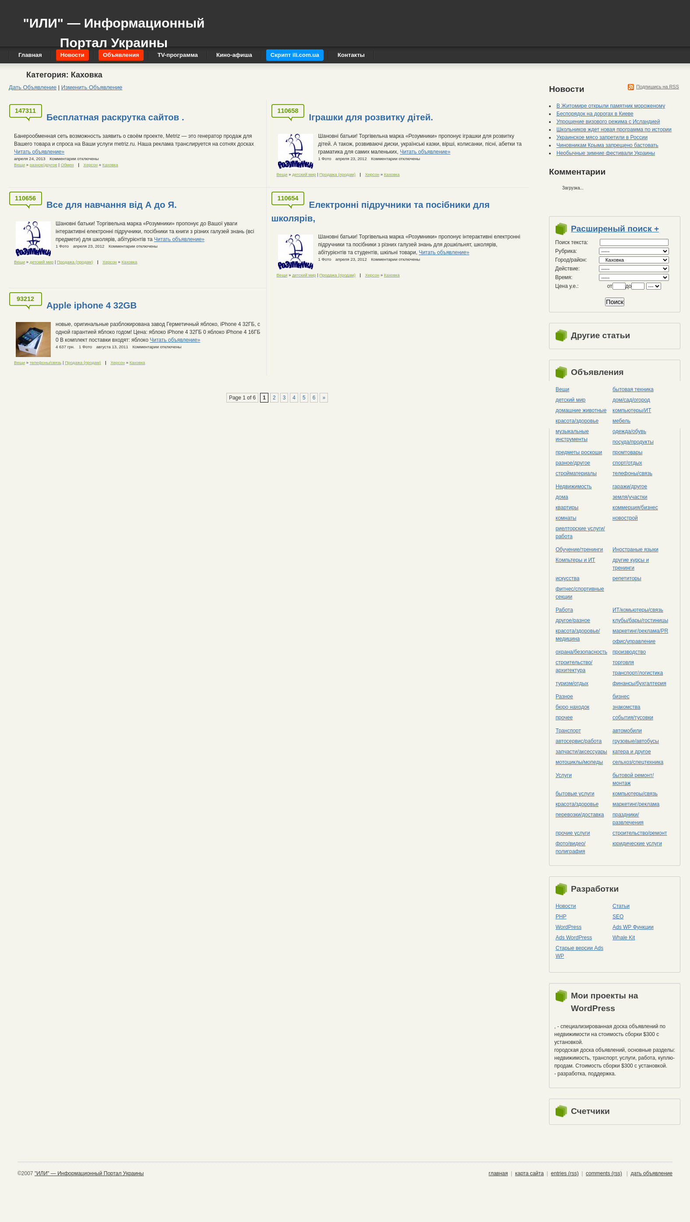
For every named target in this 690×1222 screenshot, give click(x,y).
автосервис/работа (579, 741)
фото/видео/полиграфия (570, 847)
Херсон (91, 164)
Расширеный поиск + (615, 228)
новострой (625, 518)
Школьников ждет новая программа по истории (614, 129)
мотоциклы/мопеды (579, 762)
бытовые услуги (575, 794)
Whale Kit (624, 938)
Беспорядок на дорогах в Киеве (595, 114)
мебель (621, 421)
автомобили (627, 731)
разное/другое (43, 164)
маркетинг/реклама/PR (640, 631)
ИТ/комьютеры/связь (638, 610)
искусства (567, 578)
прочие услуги (573, 833)
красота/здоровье (577, 421)
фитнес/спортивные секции (580, 593)
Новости (566, 906)
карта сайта (529, 1173)
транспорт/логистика (638, 673)
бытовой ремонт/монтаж (633, 779)
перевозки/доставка (580, 815)
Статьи (621, 906)
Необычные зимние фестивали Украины (605, 153)
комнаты (566, 518)
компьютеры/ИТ (632, 410)
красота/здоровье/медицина (578, 635)
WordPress (568, 927)
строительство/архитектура (574, 666)
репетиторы (627, 578)
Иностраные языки (635, 549)
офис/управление (634, 641)
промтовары (627, 452)
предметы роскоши (579, 452)
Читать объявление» (39, 152)
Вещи (19, 164)
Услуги (564, 775)
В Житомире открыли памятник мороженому (610, 106)
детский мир (304, 174)
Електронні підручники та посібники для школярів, (380, 211)
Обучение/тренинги (579, 549)
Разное (564, 696)
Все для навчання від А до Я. (111, 205)
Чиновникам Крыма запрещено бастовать (607, 145)
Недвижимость (574, 486)
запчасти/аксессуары (581, 752)
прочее (564, 717)
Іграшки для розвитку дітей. (371, 117)
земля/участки (630, 497)
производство (629, 652)
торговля (623, 662)
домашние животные (581, 410)
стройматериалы (576, 473)
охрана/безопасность (581, 652)
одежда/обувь (629, 431)
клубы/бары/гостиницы (640, 620)
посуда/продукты (633, 442)
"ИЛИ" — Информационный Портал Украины (113, 29)
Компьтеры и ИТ (575, 560)
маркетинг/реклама (636, 804)
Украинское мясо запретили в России (602, 137)
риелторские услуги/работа (580, 532)
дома (562, 497)
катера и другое (632, 752)
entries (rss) (564, 1173)
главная (498, 1173)
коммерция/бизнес (635, 507)
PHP (561, 917)
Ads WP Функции (633, 927)
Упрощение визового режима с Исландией (608, 122)
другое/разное (573, 620)
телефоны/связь (46, 362)
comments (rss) (604, 1173)
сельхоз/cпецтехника (638, 762)
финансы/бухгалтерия (639, 683)
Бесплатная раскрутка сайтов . (115, 117)
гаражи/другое (630, 486)
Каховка (110, 164)
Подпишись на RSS (657, 86)
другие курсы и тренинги (631, 564)
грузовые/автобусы (636, 741)
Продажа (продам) (338, 174)
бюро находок (572, 707)
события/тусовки (633, 717)
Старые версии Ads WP (579, 952)
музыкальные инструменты (572, 435)
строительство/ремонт (640, 833)
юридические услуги (637, 843)
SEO (618, 917)
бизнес (621, 696)
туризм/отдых (572, 683)
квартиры (567, 507)
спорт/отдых (627, 463)
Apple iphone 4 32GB (91, 305)
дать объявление (651, 1173)
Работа (564, 610)
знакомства (627, 707)
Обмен (67, 164)
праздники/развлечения (628, 819)
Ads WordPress (574, 938)
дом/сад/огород (631, 400)
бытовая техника (633, 389)
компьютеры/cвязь (635, 794)
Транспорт (568, 731)
